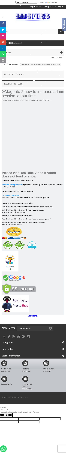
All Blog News (13, 64)
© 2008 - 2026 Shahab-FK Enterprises (14, 397)
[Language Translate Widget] (26, 2)
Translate (51, 2)
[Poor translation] (9, 415)
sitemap (60, 57)
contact (52, 57)
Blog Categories (14, 74)
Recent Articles (13, 83)
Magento (36, 100)
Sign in (60, 7)
